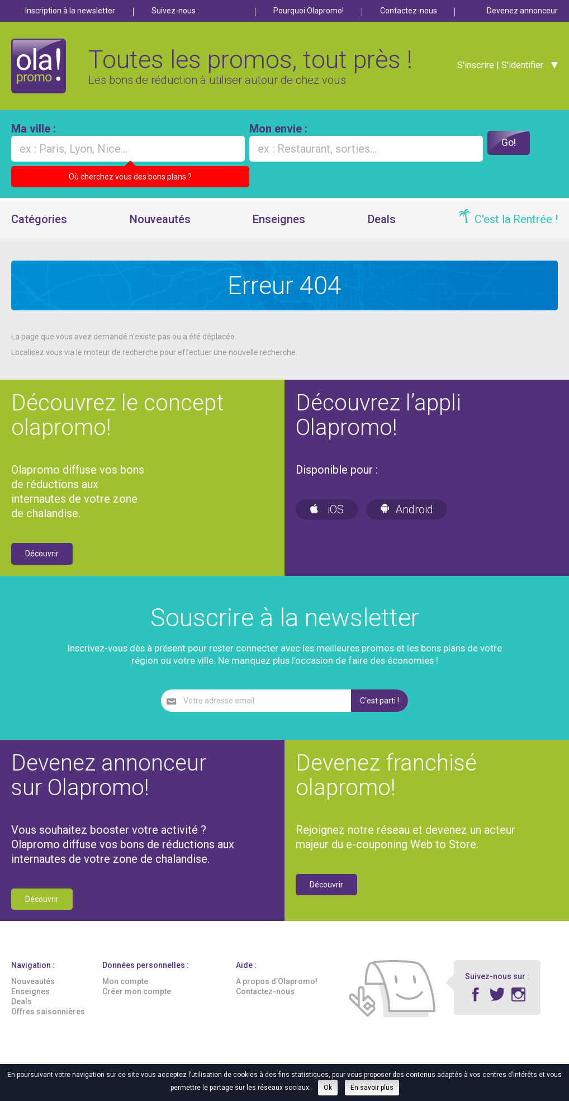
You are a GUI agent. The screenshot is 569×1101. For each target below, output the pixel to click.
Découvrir (42, 560)
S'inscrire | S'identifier (497, 68)
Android (406, 516)
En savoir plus (371, 1087)
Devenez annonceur (522, 10)
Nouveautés (160, 226)
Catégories (39, 226)
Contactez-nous (408, 10)
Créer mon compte (136, 998)
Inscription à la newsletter (70, 10)
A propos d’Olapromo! (276, 987)
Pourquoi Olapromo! (308, 10)
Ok (328, 1087)
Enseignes (279, 226)
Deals (382, 226)
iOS (327, 516)
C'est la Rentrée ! (516, 226)
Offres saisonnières (48, 1018)
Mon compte (125, 987)
